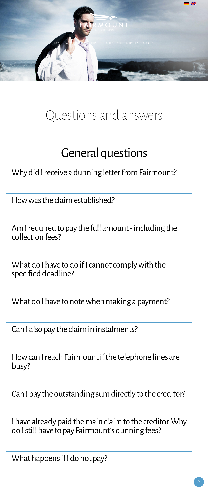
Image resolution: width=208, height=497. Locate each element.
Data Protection (114, 468)
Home (57, 42)
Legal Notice (91, 468)
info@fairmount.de (109, 454)
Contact (149, 42)
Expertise (91, 42)
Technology (112, 42)
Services (132, 42)
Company (72, 42)
